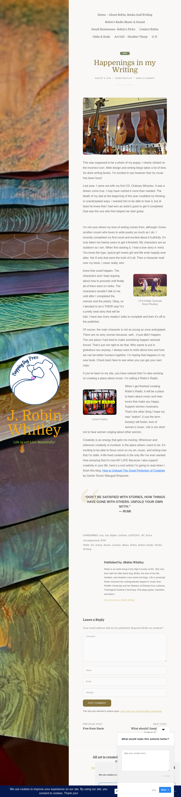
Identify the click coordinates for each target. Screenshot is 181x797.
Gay (125, 53)
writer (158, 545)
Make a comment (145, 78)
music (125, 545)
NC (142, 535)
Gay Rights (111, 535)
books (106, 545)
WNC (103, 540)
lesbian (116, 545)
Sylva (149, 535)
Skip (154, 790)
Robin (133, 545)
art (92, 545)
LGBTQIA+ (134, 535)
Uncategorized (91, 540)
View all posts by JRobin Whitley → (120, 600)
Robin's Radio (145, 545)
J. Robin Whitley (34, 423)
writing (87, 549)
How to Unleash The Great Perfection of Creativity (133, 470)
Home (94, 767)
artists (98, 545)
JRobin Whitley (123, 78)
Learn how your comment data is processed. (141, 711)
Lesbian (122, 535)
